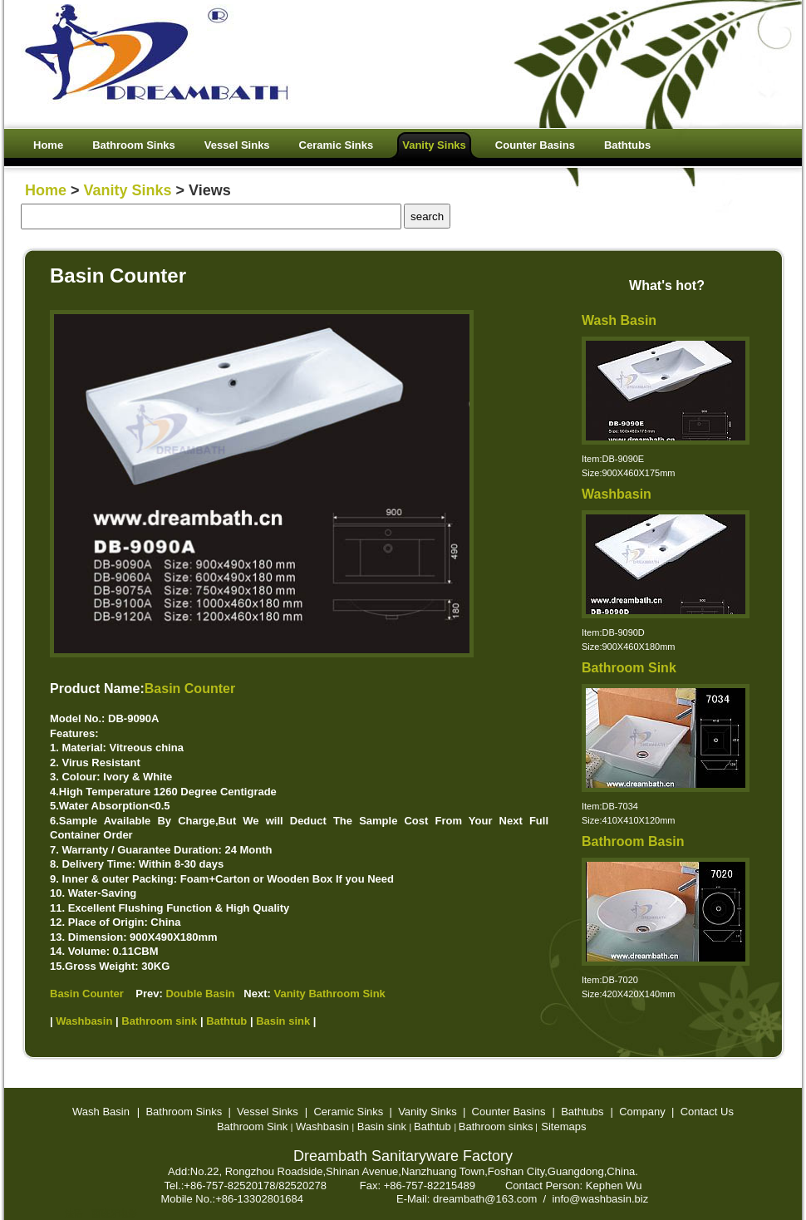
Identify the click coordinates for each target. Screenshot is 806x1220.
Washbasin (616, 494)
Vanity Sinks (128, 190)
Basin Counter (190, 688)
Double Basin (199, 993)
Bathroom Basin (633, 841)
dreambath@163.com (485, 1199)
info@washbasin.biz (600, 1199)
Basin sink (381, 1126)
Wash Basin (619, 320)
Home (45, 190)
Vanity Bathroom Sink (329, 993)
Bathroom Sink (629, 668)
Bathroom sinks (496, 1126)
